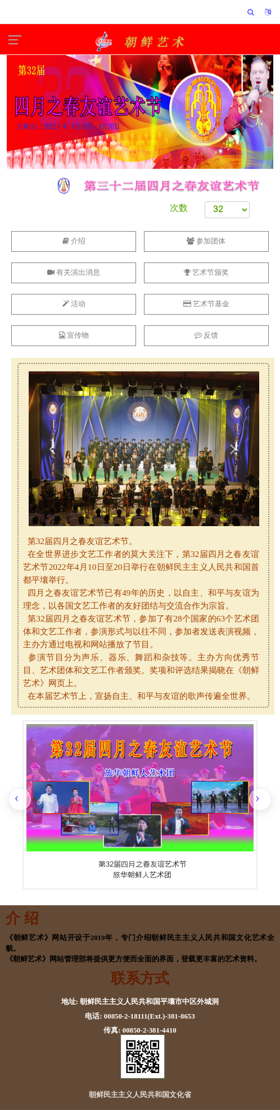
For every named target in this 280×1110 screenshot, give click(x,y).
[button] (51, 449)
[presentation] (19, 799)
